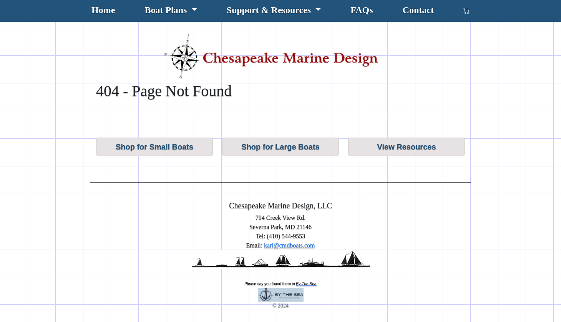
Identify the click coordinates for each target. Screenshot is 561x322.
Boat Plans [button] (166, 10)
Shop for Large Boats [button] (280, 147)
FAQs (361, 10)
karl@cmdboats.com (289, 245)
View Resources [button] (406, 147)
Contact (418, 10)
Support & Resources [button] (270, 10)
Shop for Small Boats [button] (154, 147)
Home (103, 10)
